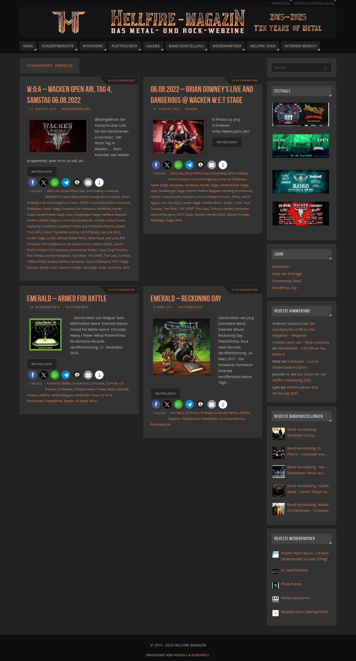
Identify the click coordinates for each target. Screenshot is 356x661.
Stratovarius (78, 250)
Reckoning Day (161, 424)
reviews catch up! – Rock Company (300, 342)
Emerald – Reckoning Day (186, 298)
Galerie (191, 109)
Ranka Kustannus (295, 597)
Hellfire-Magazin (50, 220)
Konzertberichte (76, 109)
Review (68, 401)
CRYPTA (85, 203)
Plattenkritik (54, 401)
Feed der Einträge (287, 273)
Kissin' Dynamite (55, 232)
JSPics (39, 232)
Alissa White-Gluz (73, 191)
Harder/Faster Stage (50, 214)
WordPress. (201, 655)
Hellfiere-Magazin (114, 214)
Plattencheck (77, 307)
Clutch (73, 203)
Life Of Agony (89, 232)
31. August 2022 (43, 109)
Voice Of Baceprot (98, 261)
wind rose (114, 267)
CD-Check (97, 383)
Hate (69, 214)
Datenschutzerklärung (314, 3)
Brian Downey (110, 197)
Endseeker (34, 209)
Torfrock (124, 256)
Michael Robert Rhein (72, 238)
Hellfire (32, 220)
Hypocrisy (34, 226)
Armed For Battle (58, 383)
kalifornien (83, 395)
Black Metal (71, 197)
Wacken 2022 (48, 267)
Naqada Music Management (304, 611)
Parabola (180, 655)
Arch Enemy (95, 191)
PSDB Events (291, 584)
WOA (126, 267)
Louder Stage (36, 238)
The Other (79, 256)
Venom (64, 261)
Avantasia (111, 191)
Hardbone (104, 209)
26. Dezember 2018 (45, 307)
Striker (92, 250)
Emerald (124, 203)
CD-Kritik (112, 383)
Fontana (32, 395)
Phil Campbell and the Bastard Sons (66, 244)
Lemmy (74, 232)
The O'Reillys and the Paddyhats (49, 256)
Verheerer (77, 261)
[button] (32, 182)
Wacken (32, 267)
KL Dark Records (294, 570)
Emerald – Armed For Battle (67, 298)
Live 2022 (113, 232)
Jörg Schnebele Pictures (98, 226)
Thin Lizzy (110, 256)
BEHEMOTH (53, 197)
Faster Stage (51, 209)
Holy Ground (115, 220)
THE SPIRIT (95, 256)
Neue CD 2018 (102, 395)
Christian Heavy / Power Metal (94, 389)
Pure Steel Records (232, 419)
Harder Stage (209, 185)
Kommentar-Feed (286, 281)
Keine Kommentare (119, 80)
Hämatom (88, 209)
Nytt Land (111, 238)
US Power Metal (86, 401)
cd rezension (80, 383)
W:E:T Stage (120, 261)
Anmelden (280, 266)
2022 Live (53, 191)
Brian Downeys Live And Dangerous (193, 179)
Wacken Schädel (70, 267)
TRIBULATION (36, 261)
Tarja (102, 250)
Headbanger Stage (87, 214)
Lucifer (51, 238)
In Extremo (49, 226)
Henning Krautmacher (78, 220)
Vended (52, 261)
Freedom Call (71, 209)
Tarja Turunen (117, 250)
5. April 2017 (163, 307)
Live (103, 232)
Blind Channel (90, 197)
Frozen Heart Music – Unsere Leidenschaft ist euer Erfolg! (305, 556)
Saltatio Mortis (102, 244)
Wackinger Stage (95, 267)
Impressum (281, 3)
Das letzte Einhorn (104, 203)
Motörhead (96, 238)
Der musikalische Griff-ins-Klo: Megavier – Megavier (294, 329)
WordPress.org (284, 287)
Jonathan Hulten (69, 226)
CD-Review (64, 389)
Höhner (100, 220)
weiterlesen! (41, 171)
